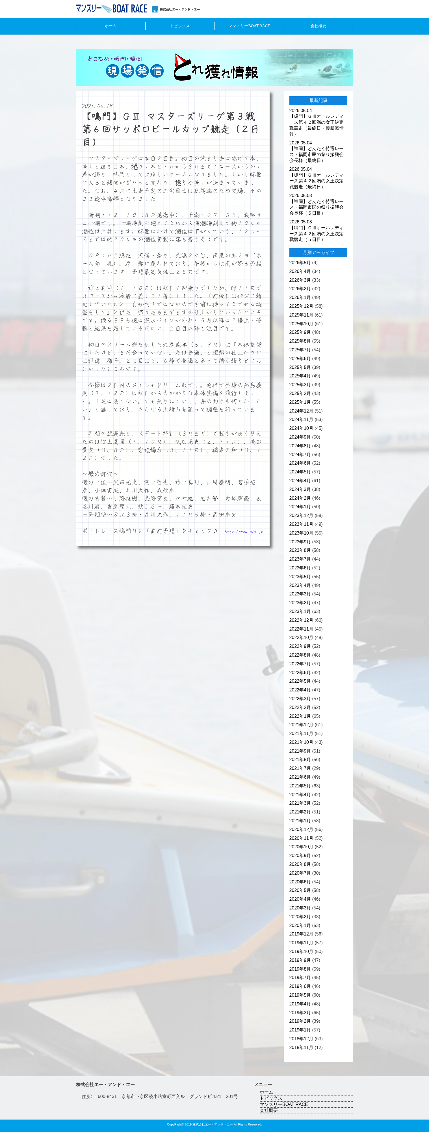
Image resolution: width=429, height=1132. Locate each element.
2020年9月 (300, 855)
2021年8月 (300, 759)
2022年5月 (300, 681)
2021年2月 (300, 812)
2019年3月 (300, 1012)
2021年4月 (300, 794)
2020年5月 (300, 890)
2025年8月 (300, 341)
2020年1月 (300, 925)
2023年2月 (300, 602)
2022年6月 (300, 672)
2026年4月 (300, 271)
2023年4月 (300, 585)
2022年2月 (300, 707)
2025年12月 (301, 306)
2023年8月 (300, 550)
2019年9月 (300, 960)
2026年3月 (300, 280)
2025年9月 (300, 332)
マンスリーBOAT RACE (249, 26)
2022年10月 (301, 637)
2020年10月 (301, 846)
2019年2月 (300, 1021)
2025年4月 (300, 375)
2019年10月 (301, 951)
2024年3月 (300, 489)
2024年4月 (300, 480)
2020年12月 (301, 829)
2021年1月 (300, 820)
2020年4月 (300, 899)
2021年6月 (300, 777)
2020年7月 (300, 873)
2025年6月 (300, 358)
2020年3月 (300, 907)
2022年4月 (300, 689)
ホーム (111, 26)
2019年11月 (301, 942)
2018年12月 (301, 1038)
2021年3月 (300, 803)
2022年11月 (301, 629)
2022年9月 (300, 646)
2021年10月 (301, 742)
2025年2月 (300, 393)
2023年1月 (300, 611)
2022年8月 (300, 655)
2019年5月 (300, 995)
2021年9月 (300, 751)
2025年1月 (300, 402)
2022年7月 (300, 663)
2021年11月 (301, 733)
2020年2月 (300, 916)
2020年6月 (300, 881)
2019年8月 (300, 969)
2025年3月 (300, 384)
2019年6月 (300, 986)
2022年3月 (300, 698)
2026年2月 (300, 288)
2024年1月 (300, 506)
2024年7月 (300, 454)
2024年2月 (300, 498)
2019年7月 (300, 977)
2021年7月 (300, 768)
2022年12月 (301, 620)
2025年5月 (300, 367)
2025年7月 (300, 349)
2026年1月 (300, 297)
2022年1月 (300, 716)
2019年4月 (300, 1003)
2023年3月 (300, 593)
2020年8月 (300, 864)
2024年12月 (301, 411)
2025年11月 (301, 315)
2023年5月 (300, 576)
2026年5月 (300, 262)
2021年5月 (300, 785)
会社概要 (318, 26)
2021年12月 (301, 724)
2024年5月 (300, 471)
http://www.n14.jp (244, 531)
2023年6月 (300, 567)
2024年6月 (300, 463)
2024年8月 (300, 445)
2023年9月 (300, 541)
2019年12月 (301, 934)
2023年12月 (301, 515)
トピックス (180, 26)
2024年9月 (300, 437)
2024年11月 (301, 419)
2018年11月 (301, 1047)
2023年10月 (301, 533)
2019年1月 (300, 1030)
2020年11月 (301, 838)
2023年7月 (300, 559)
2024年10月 (301, 428)
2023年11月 (301, 524)
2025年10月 (301, 323)
